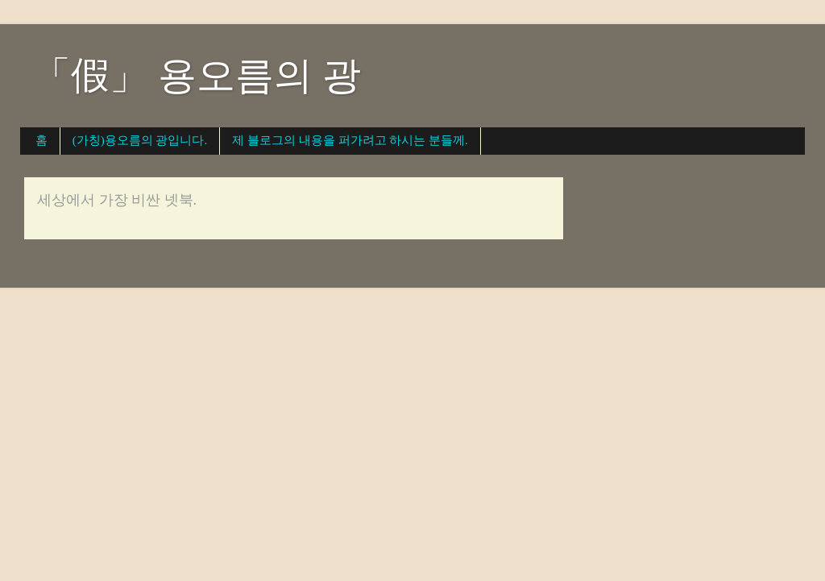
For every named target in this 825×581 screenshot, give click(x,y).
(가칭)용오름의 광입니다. (140, 140)
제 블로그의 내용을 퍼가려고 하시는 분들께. (350, 140)
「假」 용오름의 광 (196, 75)
